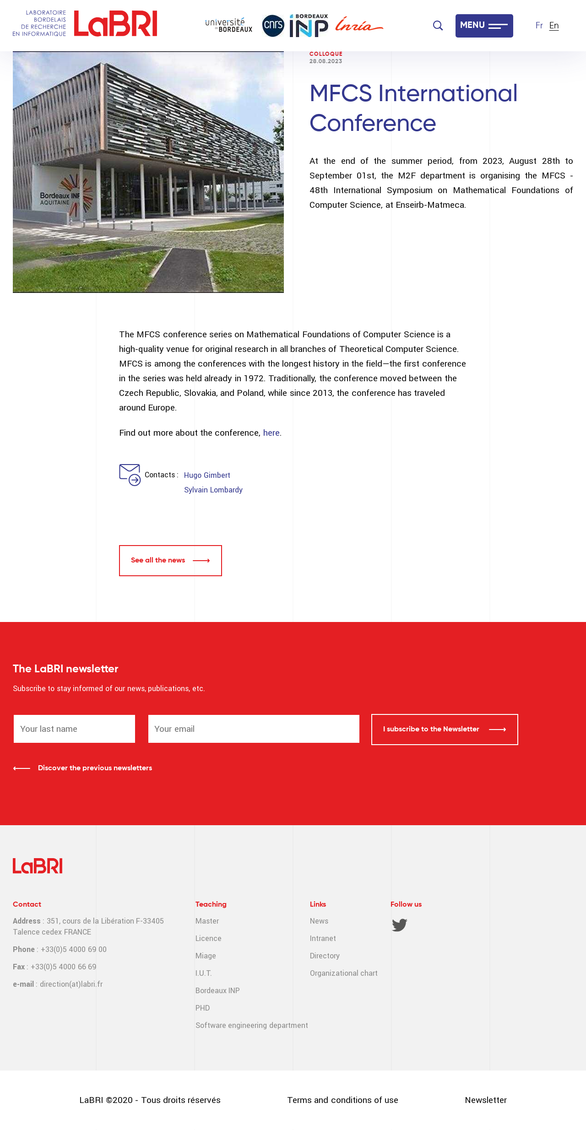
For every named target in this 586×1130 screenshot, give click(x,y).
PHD (202, 1008)
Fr (539, 26)
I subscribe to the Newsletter (432, 729)
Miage (205, 956)
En (554, 26)
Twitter (400, 925)
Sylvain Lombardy (213, 490)
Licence (208, 938)
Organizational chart (344, 973)
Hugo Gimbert (207, 475)
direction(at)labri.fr (71, 984)
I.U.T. (203, 973)
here (271, 432)
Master (207, 921)
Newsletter (486, 1100)
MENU (472, 25)
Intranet (323, 938)
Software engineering (231, 1025)
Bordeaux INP (217, 990)
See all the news (158, 560)
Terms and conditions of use (342, 1100)
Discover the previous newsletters (95, 768)
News (319, 921)
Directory (325, 956)
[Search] (438, 26)
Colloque (325, 54)
